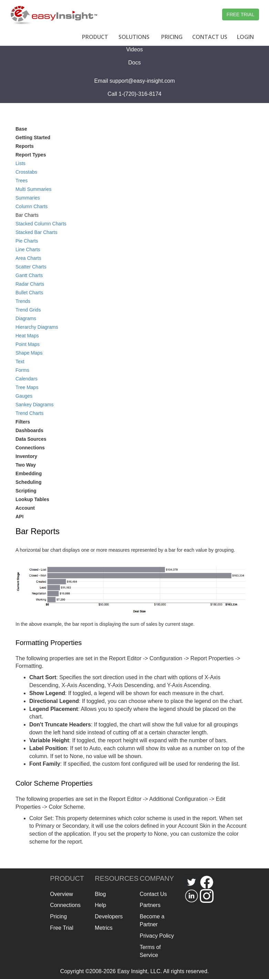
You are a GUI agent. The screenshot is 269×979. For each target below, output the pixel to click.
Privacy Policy (156, 936)
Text (19, 361)
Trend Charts (29, 413)
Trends (22, 301)
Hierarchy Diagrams (36, 327)
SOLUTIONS (133, 37)
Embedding (28, 473)
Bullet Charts (29, 292)
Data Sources (30, 439)
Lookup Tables (32, 499)
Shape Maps (29, 353)
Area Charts (28, 258)
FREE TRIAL (241, 14)
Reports (24, 146)
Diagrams (25, 318)
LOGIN (245, 37)
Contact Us (153, 894)
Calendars (26, 378)
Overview (61, 894)
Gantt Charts (29, 275)
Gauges (23, 396)
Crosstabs (26, 172)
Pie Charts (26, 241)
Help (100, 905)
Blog (100, 894)
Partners (149, 905)
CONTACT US (209, 37)
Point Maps (27, 344)
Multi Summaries (33, 189)
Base (21, 129)
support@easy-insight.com (142, 81)
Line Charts (27, 249)
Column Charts (31, 206)
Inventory (26, 456)
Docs (134, 62)
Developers (109, 916)
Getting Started (32, 137)
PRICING (172, 37)
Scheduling (28, 482)
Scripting (26, 490)
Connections (30, 447)
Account (25, 508)
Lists (20, 163)
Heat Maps (27, 335)
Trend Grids (28, 310)
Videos (134, 49)
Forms (22, 370)
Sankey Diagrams (34, 404)
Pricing (58, 916)
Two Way (25, 465)
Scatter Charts (30, 266)
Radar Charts (29, 284)
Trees (21, 180)
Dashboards (29, 430)
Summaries (27, 198)
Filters (22, 422)
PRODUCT (95, 37)
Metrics (104, 928)
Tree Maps (26, 387)
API (19, 516)
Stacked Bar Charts (36, 232)
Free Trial (61, 928)
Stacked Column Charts (40, 223)
